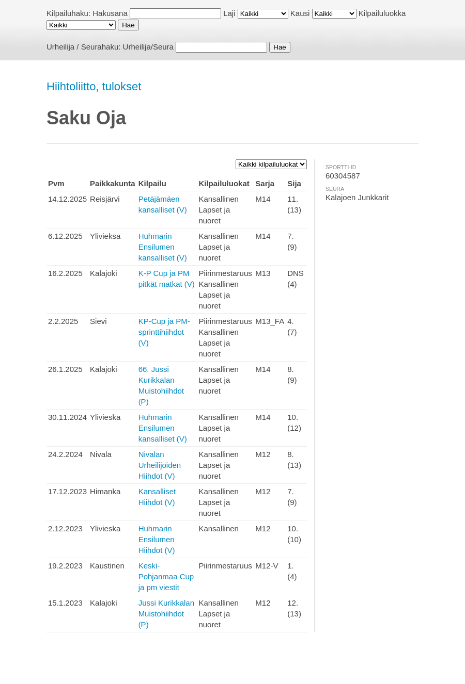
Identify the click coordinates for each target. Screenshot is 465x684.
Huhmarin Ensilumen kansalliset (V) (162, 247)
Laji (229, 13)
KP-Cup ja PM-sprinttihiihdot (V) (164, 332)
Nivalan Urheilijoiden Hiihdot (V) (159, 465)
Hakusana (110, 13)
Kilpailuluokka (382, 13)
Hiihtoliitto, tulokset (94, 86)
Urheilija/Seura (148, 46)
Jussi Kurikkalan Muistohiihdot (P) (166, 613)
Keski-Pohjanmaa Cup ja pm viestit (166, 576)
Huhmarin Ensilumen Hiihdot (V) (156, 539)
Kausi (300, 13)
